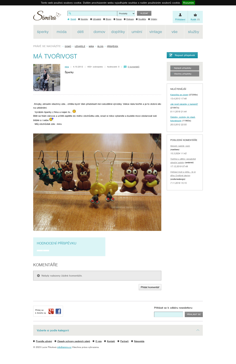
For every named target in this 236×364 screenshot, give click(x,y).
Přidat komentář (150, 287)
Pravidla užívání (44, 341)
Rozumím (188, 2)
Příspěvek (112, 46)
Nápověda (139, 341)
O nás (98, 341)
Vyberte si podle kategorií (53, 330)
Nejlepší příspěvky (182, 68)
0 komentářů (133, 66)
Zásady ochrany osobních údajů (73, 341)
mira (91, 46)
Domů (68, 46)
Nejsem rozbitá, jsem (180, 145)
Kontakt (111, 341)
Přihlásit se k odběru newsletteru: (173, 307)
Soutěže (142, 19)
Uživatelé (97, 19)
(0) (195, 19)
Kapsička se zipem (179, 94)
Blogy (108, 19)
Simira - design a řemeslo (47, 17)
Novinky (84, 19)
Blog (100, 46)
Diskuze (130, 19)
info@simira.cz (64, 347)
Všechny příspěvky (182, 73)
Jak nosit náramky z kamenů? (184, 104)
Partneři (124, 341)
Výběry (154, 19)
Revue (119, 19)
